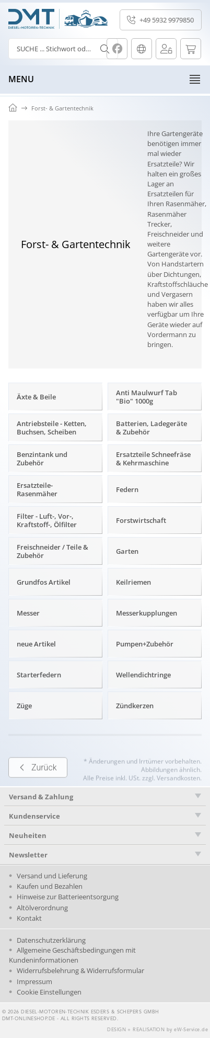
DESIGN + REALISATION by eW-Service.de (157, 1030)
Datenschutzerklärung (51, 940)
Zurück (37, 782)
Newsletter (28, 855)
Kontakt (29, 918)
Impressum (34, 981)
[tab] (105, 815)
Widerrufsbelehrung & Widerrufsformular (80, 970)
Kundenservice (34, 816)
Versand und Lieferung (52, 875)
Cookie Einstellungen (49, 992)
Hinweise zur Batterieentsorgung (68, 896)
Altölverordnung (42, 907)
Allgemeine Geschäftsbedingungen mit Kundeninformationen (72, 955)
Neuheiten (27, 835)
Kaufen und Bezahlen (50, 886)
